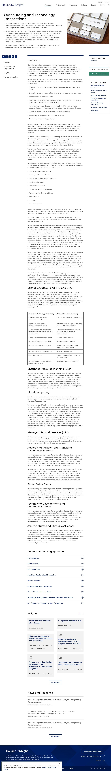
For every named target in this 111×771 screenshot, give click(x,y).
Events (93, 5)
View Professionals (99, 74)
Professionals (60, 5)
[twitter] (94, 769)
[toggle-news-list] (83, 613)
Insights (84, 5)
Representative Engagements (9, 68)
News (102, 5)
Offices (100, 2)
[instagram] (98, 769)
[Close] (59, 767)
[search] (108, 5)
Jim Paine (94, 61)
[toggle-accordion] (55, 558)
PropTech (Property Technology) (97, 103)
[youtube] (104, 769)
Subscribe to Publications (93, 751)
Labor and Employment (98, 95)
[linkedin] (91, 769)
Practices (48, 5)
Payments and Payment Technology (98, 99)
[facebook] (101, 769)
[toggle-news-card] (79, 613)
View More (55, 682)
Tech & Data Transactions (99, 107)
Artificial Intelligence (97, 85)
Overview (7, 62)
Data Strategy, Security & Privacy (99, 91)
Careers (107, 2)
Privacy (71, 768)
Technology (94, 110)
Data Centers (95, 88)
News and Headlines (11, 77)
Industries (73, 5)
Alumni (98, 760)
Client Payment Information (91, 756)
